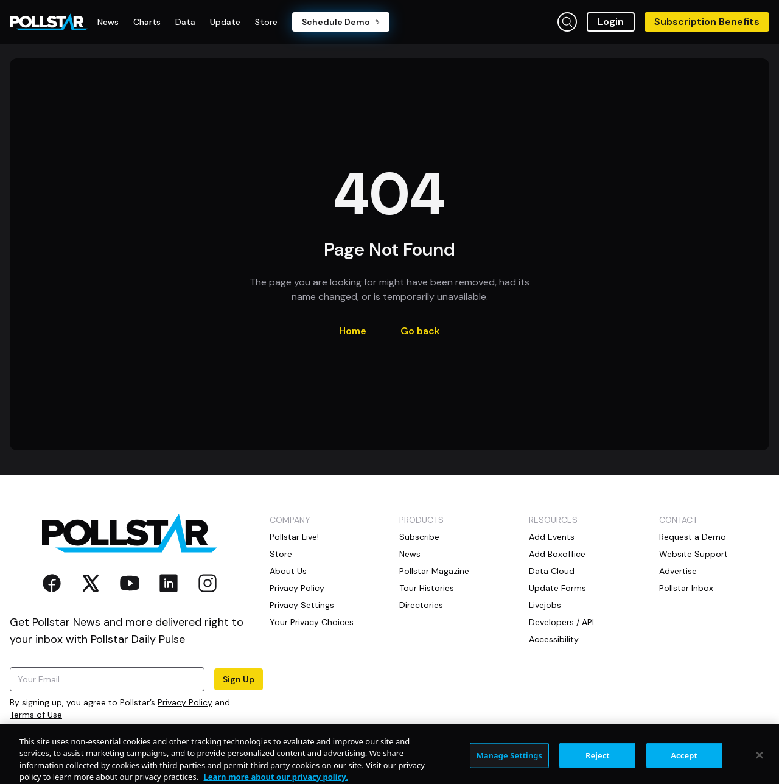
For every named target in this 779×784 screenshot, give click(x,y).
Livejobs (545, 605)
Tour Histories (426, 588)
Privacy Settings (302, 605)
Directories (421, 605)
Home (352, 330)
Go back (420, 330)
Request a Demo (692, 536)
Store (281, 553)
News (410, 553)
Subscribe (419, 536)
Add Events (552, 536)
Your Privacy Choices (312, 622)
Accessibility (554, 639)
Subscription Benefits (707, 21)
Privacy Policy (185, 702)
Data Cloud (552, 570)
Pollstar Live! (294, 536)
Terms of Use (36, 714)
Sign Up (238, 679)
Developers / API (561, 622)
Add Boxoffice (557, 553)
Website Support (693, 553)
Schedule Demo (341, 22)
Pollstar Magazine (434, 570)
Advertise (678, 570)
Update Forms (557, 588)
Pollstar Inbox (686, 588)
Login (611, 21)
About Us (288, 570)
